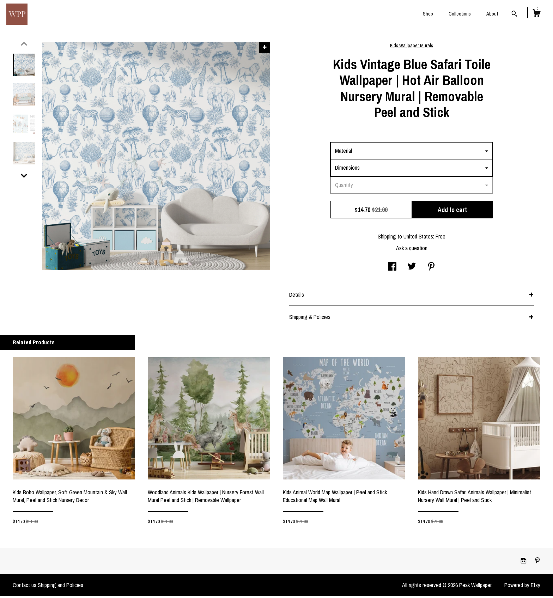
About (492, 14)
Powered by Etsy (522, 587)
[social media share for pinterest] (431, 269)
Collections (460, 14)
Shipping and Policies (60, 587)
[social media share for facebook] (392, 269)
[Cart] (536, 14)
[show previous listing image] (24, 45)
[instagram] (524, 562)
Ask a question (411, 250)
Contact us (24, 587)
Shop (428, 14)
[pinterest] (537, 562)
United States (418, 238)
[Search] (514, 14)
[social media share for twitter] (412, 269)
